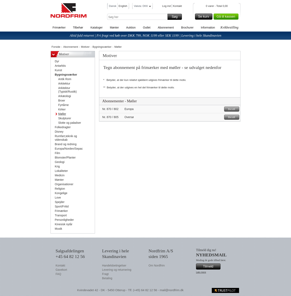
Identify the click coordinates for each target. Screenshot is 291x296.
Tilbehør (78, 27)
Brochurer (187, 27)
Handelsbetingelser (114, 265)
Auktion (131, 27)
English (123, 5)
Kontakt (177, 5)
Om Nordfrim (157, 265)
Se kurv (204, 17)
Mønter (114, 27)
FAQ (58, 274)
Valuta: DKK (142, 6)
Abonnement (166, 27)
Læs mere (201, 272)
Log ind (166, 5)
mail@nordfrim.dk (171, 290)
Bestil (233, 109)
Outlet (146, 27)
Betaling (107, 278)
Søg (176, 17)
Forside (56, 46)
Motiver (85, 46)
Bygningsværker (102, 46)
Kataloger (97, 27)
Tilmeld (211, 266)
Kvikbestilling (229, 27)
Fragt (105, 274)
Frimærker (59, 27)
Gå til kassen (227, 17)
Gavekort (61, 269)
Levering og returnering (116, 269)
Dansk (112, 5)
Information (208, 27)
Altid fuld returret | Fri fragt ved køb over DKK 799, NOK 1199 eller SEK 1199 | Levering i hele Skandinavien (145, 35)
